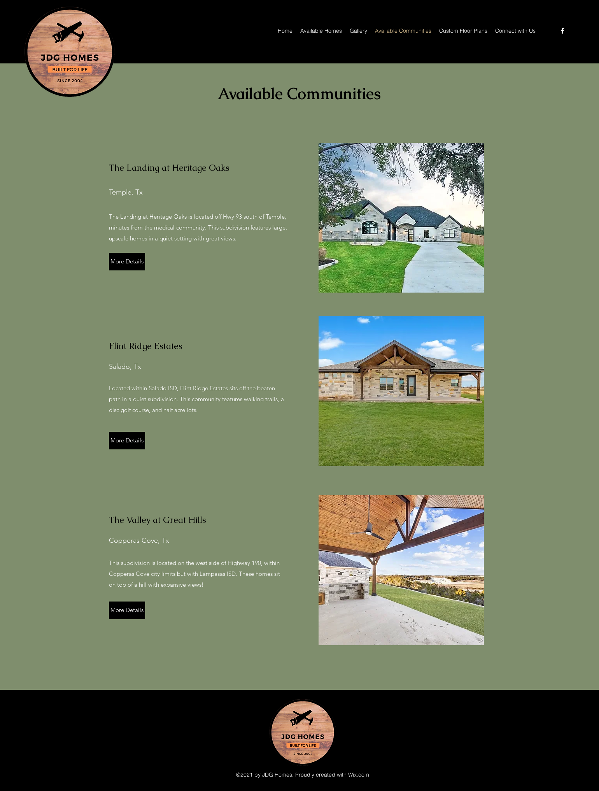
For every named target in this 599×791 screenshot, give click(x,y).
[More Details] (127, 261)
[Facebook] (562, 31)
